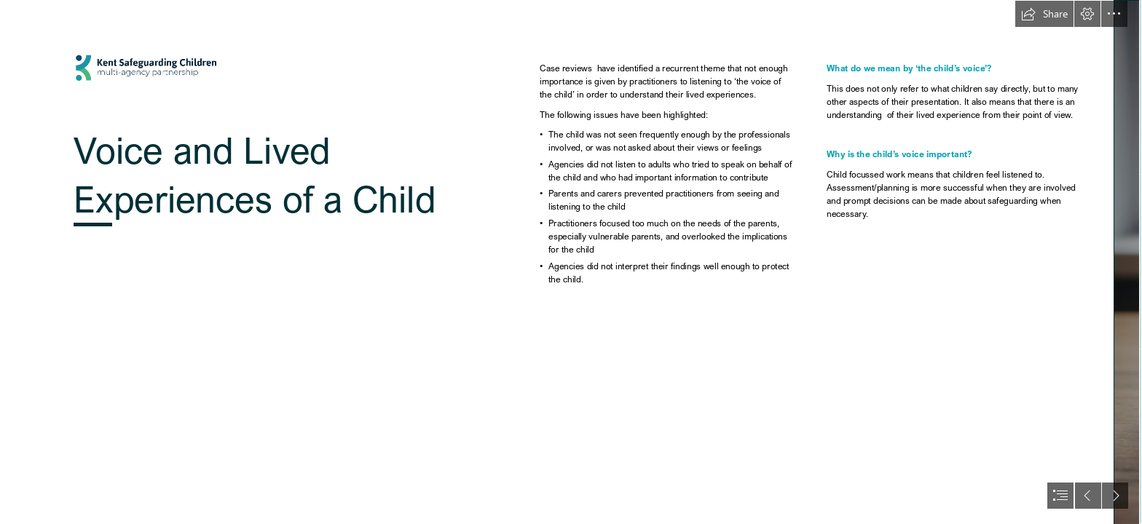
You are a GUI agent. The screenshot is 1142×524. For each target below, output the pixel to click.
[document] (571, 262)
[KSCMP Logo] (260, 262)
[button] (1044, 14)
